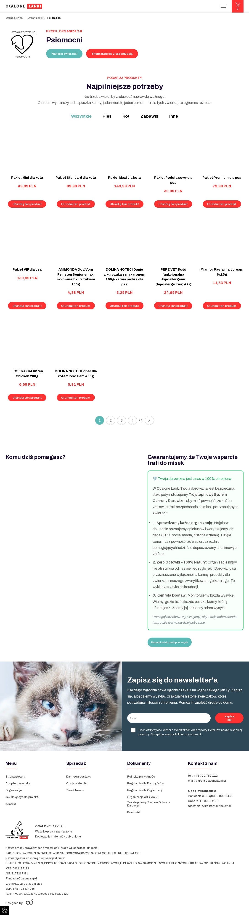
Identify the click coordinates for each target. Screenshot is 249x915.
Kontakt (10, 804)
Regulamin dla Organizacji (144, 790)
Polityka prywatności (141, 776)
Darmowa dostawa (78, 776)
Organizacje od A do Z (142, 797)
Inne (173, 116)
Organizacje (35, 17)
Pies (107, 116)
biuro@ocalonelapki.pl (211, 780)
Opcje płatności (76, 783)
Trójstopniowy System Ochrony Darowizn (148, 804)
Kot (126, 116)
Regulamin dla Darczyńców (145, 783)
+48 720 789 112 (206, 775)
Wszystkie (81, 116)
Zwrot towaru (75, 790)
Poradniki (133, 812)
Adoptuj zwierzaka (17, 783)
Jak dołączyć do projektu (22, 797)
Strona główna (14, 17)
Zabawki (149, 116)
